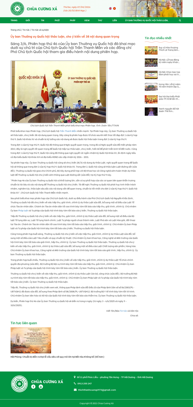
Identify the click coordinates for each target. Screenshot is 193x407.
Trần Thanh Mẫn (68, 130)
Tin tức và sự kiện (40, 29)
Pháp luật (23, 210)
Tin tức (43, 21)
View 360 (87, 21)
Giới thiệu (29, 21)
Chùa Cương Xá (47, 381)
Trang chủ (14, 21)
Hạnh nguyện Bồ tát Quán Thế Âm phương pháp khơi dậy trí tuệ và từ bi (169, 109)
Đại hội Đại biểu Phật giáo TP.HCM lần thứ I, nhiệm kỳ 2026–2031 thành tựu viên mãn (169, 97)
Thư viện (100, 21)
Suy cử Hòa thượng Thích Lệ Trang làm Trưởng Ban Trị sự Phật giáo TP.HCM (168, 48)
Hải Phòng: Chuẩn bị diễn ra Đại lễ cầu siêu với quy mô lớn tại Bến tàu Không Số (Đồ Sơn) (57, 356)
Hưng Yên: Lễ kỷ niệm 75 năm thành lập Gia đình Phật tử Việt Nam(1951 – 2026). (170, 85)
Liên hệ (114, 21)
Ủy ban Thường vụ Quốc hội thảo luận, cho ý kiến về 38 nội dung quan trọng (146, 21)
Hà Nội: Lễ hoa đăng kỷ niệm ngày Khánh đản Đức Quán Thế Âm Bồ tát (169, 60)
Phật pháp (57, 21)
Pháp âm (72, 21)
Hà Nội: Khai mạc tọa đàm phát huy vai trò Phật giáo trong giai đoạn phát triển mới (169, 73)
